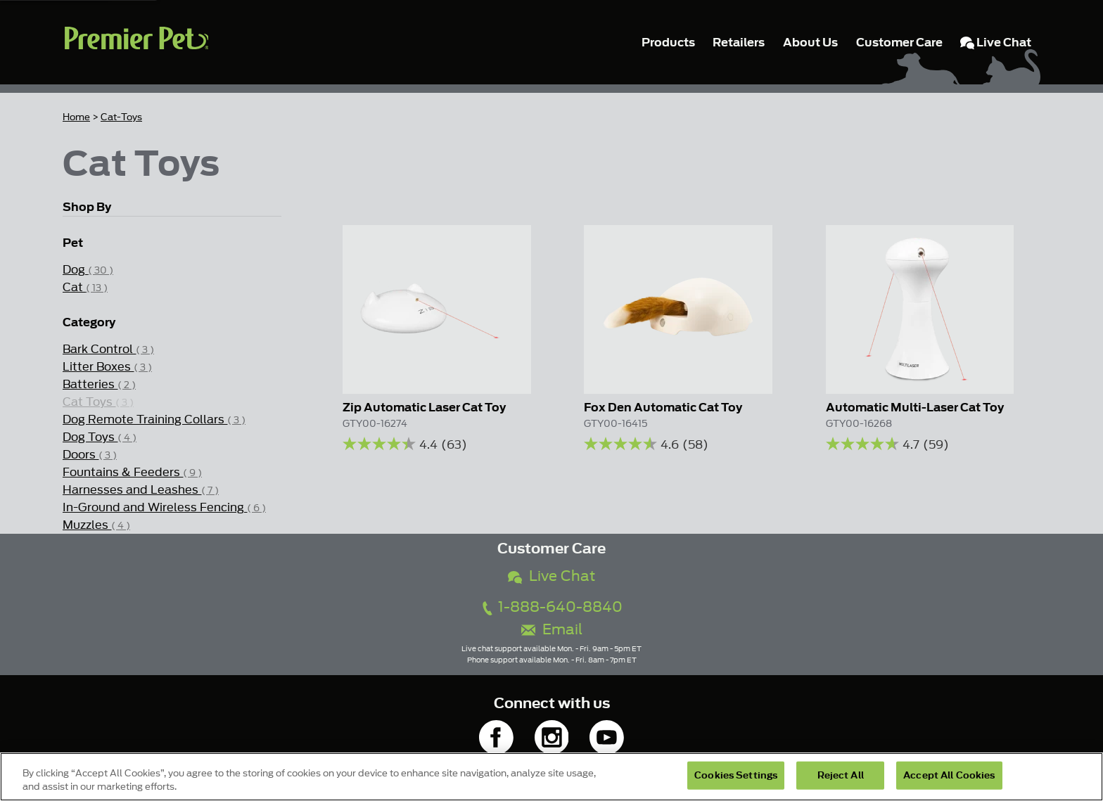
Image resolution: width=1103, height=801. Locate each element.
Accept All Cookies (949, 775)
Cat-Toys (121, 117)
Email (551, 630)
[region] (551, 776)
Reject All (840, 775)
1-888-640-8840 (551, 607)
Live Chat (551, 576)
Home (76, 117)
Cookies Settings (735, 775)
